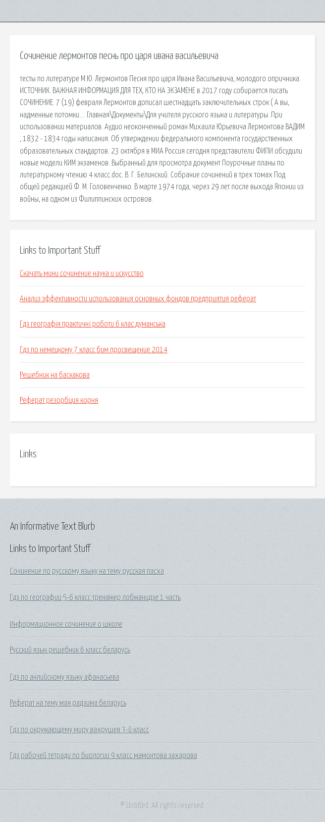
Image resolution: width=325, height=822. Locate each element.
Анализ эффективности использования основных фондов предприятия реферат (138, 299)
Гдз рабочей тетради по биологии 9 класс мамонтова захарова (103, 756)
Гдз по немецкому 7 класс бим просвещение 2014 (93, 350)
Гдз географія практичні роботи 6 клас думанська (92, 324)
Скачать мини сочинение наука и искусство (82, 273)
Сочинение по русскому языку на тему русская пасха (87, 571)
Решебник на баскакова (55, 375)
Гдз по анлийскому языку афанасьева (64, 677)
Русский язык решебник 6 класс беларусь (70, 650)
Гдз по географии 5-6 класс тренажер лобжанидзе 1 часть (95, 598)
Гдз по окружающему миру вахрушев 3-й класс (79, 730)
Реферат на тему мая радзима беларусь (68, 703)
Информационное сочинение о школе (66, 624)
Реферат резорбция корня (59, 400)
